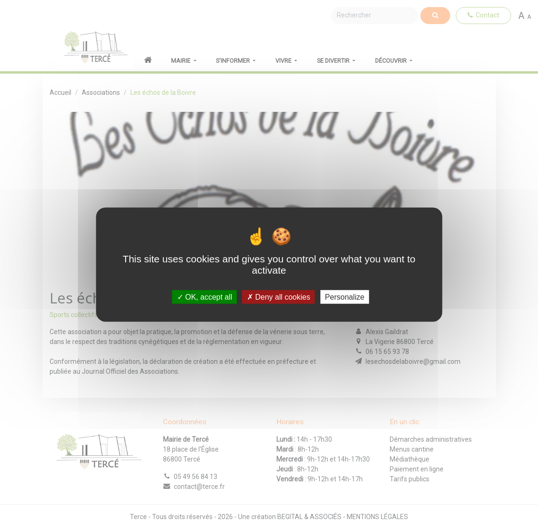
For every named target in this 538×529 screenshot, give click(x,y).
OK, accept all (204, 297)
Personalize (345, 297)
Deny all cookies (278, 297)
